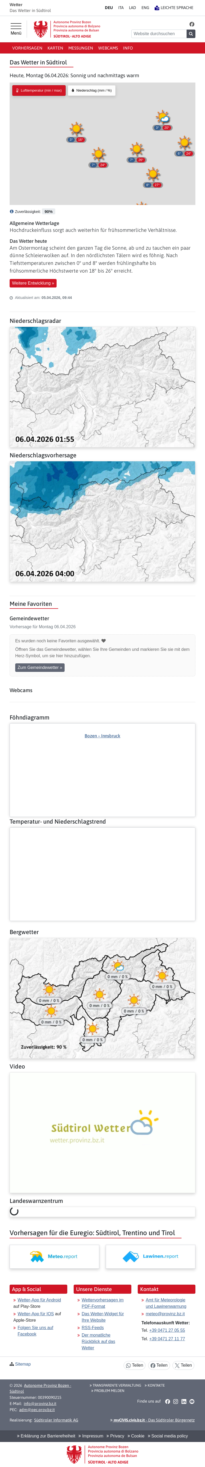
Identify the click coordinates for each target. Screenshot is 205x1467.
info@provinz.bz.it (40, 1403)
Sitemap (23, 1364)
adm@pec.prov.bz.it (37, 1409)
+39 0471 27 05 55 (167, 1330)
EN (145, 7)
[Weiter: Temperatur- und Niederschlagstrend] (102, 832)
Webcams (108, 48)
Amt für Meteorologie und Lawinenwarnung (166, 1303)
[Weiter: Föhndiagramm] (102, 761)
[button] (192, 24)
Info (128, 48)
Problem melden (107, 1390)
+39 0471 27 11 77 (167, 1339)
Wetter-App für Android (39, 1300)
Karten (55, 48)
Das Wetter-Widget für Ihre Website (103, 1317)
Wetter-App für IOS (36, 1314)
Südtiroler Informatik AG (56, 1420)
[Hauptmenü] (16, 29)
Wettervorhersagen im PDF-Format (103, 1303)
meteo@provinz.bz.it (165, 1314)
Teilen (134, 1365)
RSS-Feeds (93, 1327)
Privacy (115, 1436)
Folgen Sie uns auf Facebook (35, 1330)
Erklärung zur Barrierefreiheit (46, 1436)
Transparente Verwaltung (115, 1385)
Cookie (136, 1436)
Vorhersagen (27, 48)
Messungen (80, 48)
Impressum (90, 1436)
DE (109, 7)
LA (132, 7)
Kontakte (155, 1385)
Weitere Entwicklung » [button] (33, 283)
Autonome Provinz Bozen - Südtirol (40, 1388)
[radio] (39, 90)
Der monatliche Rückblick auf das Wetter (98, 1341)
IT (121, 7)
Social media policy (168, 1436)
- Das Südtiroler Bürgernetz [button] (152, 1420)
